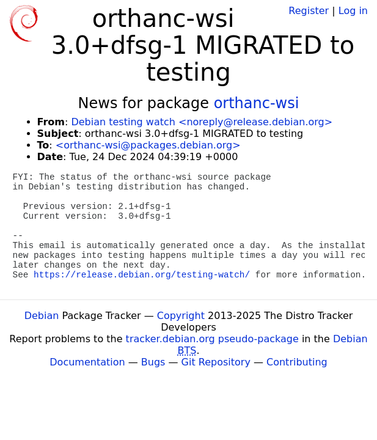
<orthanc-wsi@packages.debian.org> (148, 145)
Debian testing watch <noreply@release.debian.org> (201, 122)
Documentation (87, 362)
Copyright (181, 315)
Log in (353, 10)
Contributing (297, 362)
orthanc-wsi (256, 103)
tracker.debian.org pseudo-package (212, 339)
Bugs (153, 362)
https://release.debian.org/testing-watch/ (142, 275)
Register (308, 10)
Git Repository (216, 362)
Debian (41, 315)
